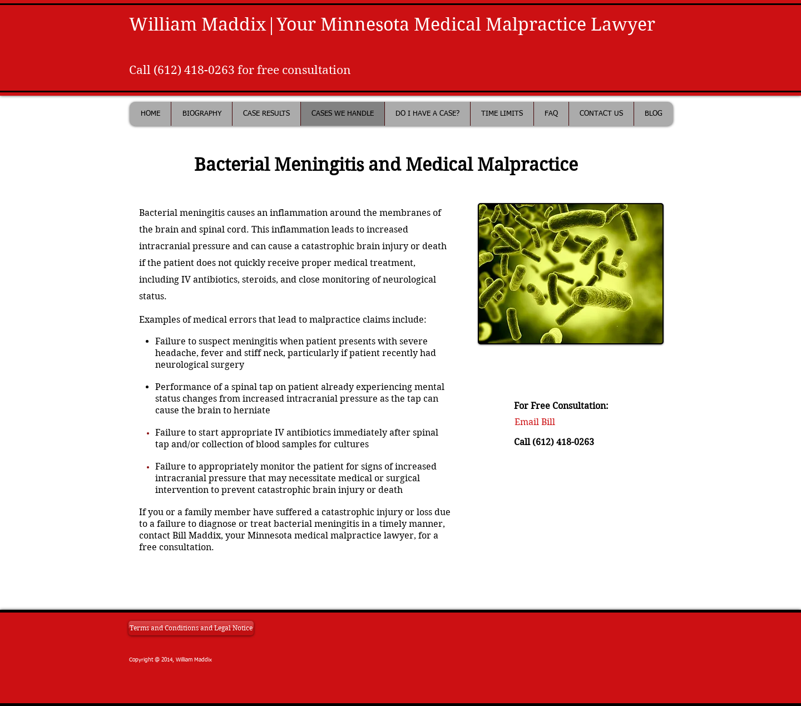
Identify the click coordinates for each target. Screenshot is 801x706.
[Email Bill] (535, 422)
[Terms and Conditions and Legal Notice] (191, 628)
